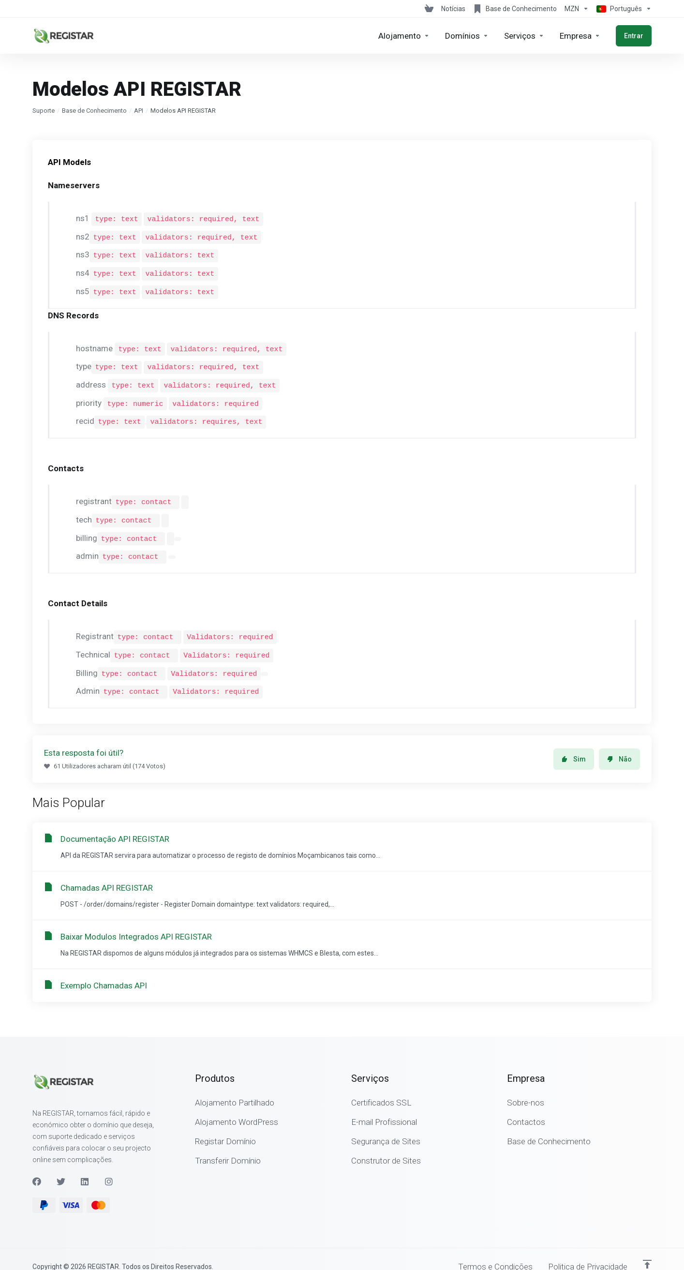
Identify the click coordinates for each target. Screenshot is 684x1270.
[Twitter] (61, 1166)
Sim (574, 744)
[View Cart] (429, 8)
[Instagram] (109, 1166)
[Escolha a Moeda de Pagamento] (577, 8)
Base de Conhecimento (94, 110)
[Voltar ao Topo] (647, 1249)
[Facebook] (37, 1166)
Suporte (43, 110)
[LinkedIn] (85, 1166)
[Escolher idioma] (622, 8)
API (138, 110)
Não (619, 744)
